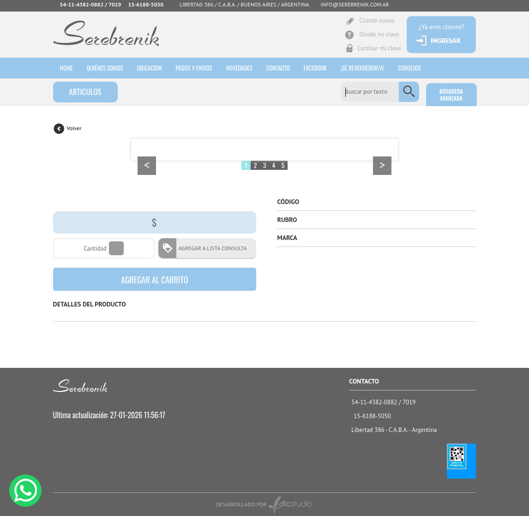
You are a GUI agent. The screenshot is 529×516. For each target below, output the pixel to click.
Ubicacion (149, 67)
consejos (409, 67)
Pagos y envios (193, 67)
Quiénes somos (105, 67)
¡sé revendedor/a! (363, 67)
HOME (66, 67)
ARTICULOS (85, 91)
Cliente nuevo (376, 20)
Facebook (315, 67)
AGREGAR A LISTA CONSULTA (209, 248)
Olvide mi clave (379, 34)
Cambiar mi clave (379, 48)
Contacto (278, 67)
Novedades (239, 67)
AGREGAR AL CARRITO (154, 280)
